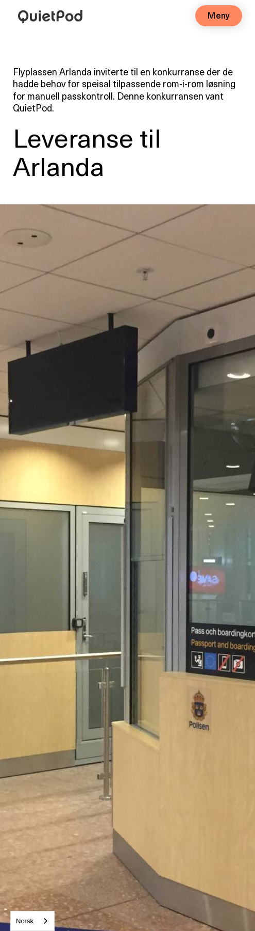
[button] (218, 15)
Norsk (24, 921)
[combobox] (32, 921)
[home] (47, 14)
